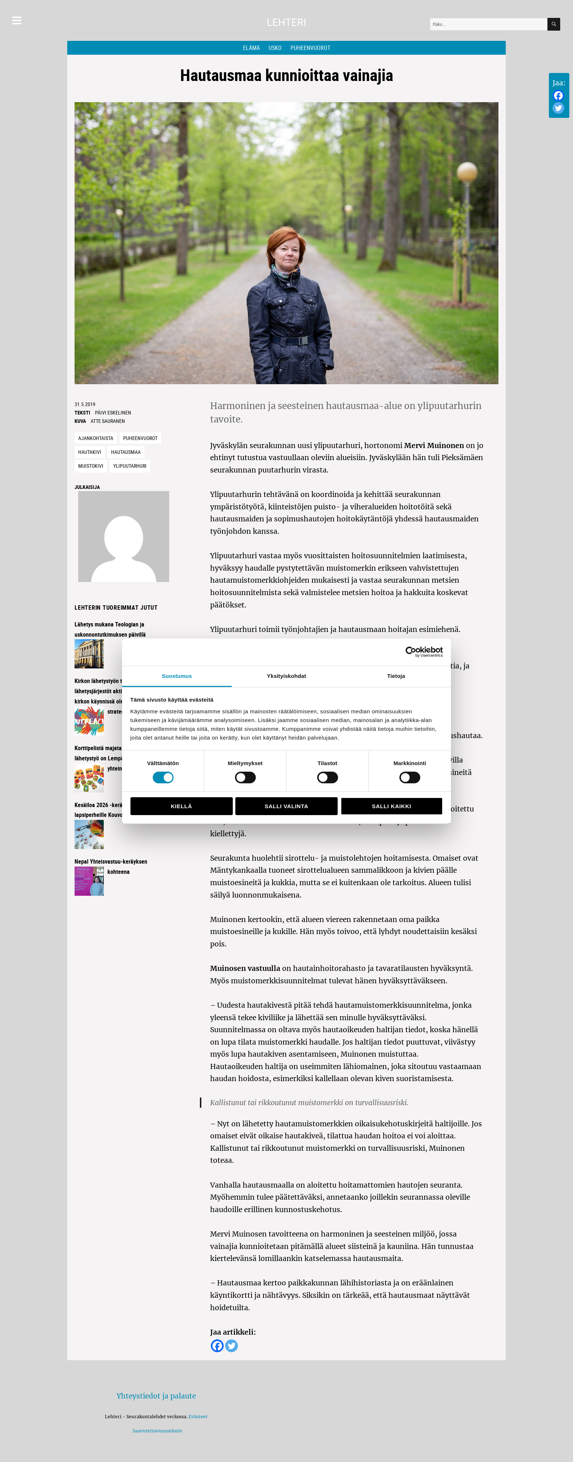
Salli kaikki (391, 806)
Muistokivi (90, 465)
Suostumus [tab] (177, 675)
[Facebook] (558, 95)
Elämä (251, 48)
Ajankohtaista (95, 438)
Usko (275, 48)
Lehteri (286, 22)
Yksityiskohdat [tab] (286, 675)
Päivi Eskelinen (113, 412)
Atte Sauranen (108, 420)
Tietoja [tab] (396, 675)
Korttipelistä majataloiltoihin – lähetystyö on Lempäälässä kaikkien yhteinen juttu (118, 758)
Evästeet (198, 1416)
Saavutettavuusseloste (156, 1431)
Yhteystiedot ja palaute (156, 1396)
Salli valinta (286, 806)
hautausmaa (126, 451)
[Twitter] (558, 108)
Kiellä (181, 806)
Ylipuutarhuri (130, 465)
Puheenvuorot (310, 48)
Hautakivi (89, 451)
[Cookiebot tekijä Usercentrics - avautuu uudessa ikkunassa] (411, 652)
